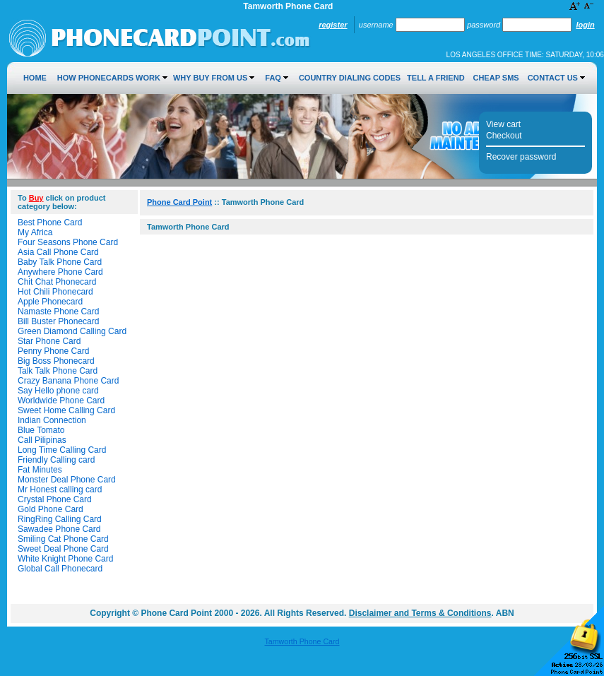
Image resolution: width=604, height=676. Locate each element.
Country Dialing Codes (350, 77)
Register (333, 24)
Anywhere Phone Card (60, 272)
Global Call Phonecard (60, 569)
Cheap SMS (496, 77)
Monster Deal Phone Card (67, 480)
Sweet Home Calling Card (66, 410)
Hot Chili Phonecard (55, 292)
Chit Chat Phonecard (57, 282)
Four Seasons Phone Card (68, 242)
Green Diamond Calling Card (72, 331)
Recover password (521, 157)
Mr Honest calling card (60, 489)
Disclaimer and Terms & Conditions (420, 613)
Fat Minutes (40, 470)
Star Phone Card (49, 341)
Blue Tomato (41, 430)
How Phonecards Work (108, 77)
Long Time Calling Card (62, 450)
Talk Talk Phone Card (57, 371)
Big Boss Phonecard (56, 361)
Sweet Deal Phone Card (63, 549)
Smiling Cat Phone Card (63, 539)
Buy (36, 198)
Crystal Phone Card (55, 499)
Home (35, 77)
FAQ (273, 77)
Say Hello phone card (58, 391)
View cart (503, 124)
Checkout (504, 136)
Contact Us (553, 77)
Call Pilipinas (42, 440)
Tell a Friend (435, 77)
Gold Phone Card (50, 509)
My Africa (35, 232)
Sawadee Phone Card (59, 529)
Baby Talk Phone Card (60, 262)
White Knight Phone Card (65, 559)
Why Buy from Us (210, 77)
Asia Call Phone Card (58, 252)
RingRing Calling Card (60, 519)
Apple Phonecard (50, 302)
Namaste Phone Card (58, 311)
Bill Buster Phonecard (58, 321)
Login (585, 24)
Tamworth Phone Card (301, 641)
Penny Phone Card (53, 351)
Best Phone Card (50, 222)
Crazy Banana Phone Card (68, 381)
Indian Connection (52, 420)
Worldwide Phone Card (61, 400)
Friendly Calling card (56, 460)
